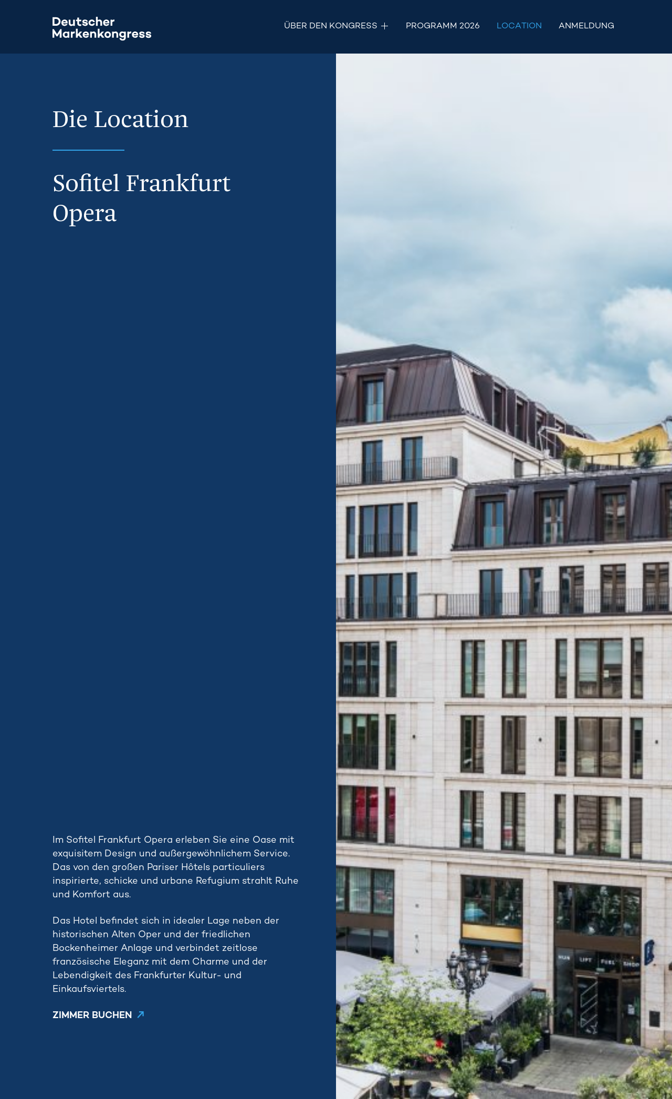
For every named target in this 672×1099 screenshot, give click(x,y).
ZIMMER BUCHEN (92, 1016)
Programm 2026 (443, 26)
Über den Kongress (330, 26)
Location (519, 26)
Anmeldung (586, 26)
